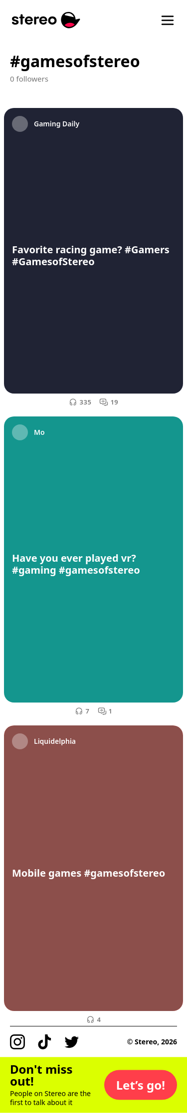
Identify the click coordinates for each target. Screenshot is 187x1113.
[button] (140, 1085)
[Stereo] (46, 20)
